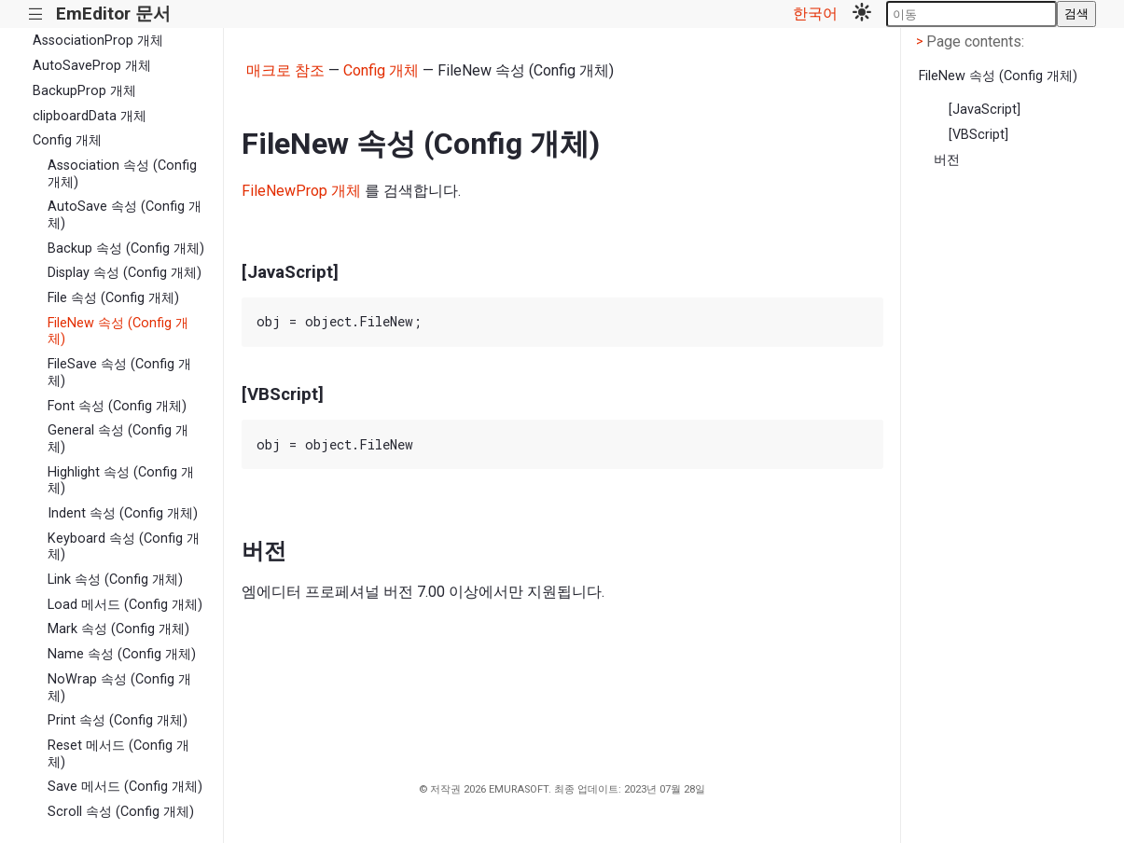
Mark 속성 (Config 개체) (118, 629)
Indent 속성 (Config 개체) (123, 513)
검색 (1076, 14)
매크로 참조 (285, 70)
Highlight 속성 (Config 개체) (121, 480)
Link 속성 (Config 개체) (115, 579)
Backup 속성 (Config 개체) (126, 248)
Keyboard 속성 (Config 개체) (124, 546)
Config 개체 (67, 140)
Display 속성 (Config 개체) (124, 273)
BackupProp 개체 (84, 91)
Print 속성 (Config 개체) (117, 720)
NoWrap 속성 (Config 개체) (119, 687)
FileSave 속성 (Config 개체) (119, 372)
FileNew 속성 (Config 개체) (118, 331)
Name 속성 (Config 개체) (122, 654)
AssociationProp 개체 (98, 40)
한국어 (815, 13)
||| (36, 14)
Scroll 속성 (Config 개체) (121, 812)
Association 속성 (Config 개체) (122, 173)
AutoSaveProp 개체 (92, 66)
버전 (947, 160)
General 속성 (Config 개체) (118, 438)
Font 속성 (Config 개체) (117, 406)
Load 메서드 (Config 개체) (125, 605)
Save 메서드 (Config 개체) (125, 787)
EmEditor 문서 (113, 13)
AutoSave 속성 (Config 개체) (124, 214)
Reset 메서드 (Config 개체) (118, 753)
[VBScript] (978, 135)
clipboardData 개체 (89, 116)
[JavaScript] (984, 109)
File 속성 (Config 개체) (113, 298)
